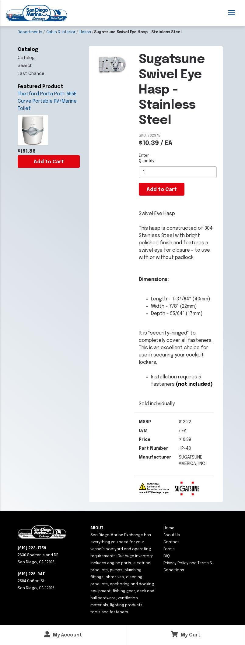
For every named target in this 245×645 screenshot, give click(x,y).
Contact (171, 542)
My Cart (186, 634)
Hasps (85, 32)
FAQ (166, 556)
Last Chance (31, 74)
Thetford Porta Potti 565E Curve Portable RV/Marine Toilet (47, 101)
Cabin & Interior (60, 32)
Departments (30, 32)
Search (25, 66)
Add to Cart (48, 162)
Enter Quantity (146, 158)
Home (168, 528)
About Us (171, 535)
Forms (169, 549)
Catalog (26, 58)
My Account (63, 634)
